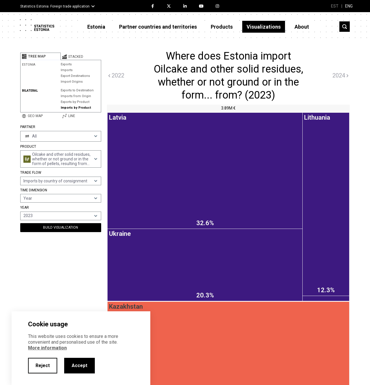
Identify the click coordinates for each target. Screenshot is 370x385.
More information (47, 348)
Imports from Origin (76, 96)
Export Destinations (75, 76)
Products (222, 27)
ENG (349, 6)
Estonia (96, 27)
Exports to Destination (77, 90)
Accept (79, 365)
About (302, 27)
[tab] (40, 56)
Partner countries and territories (158, 27)
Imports (67, 70)
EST (334, 6)
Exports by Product (75, 102)
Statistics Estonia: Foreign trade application (55, 6)
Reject (43, 365)
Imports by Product (76, 108)
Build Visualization (60, 227)
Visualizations (264, 27)
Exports (66, 64)
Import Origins (72, 82)
